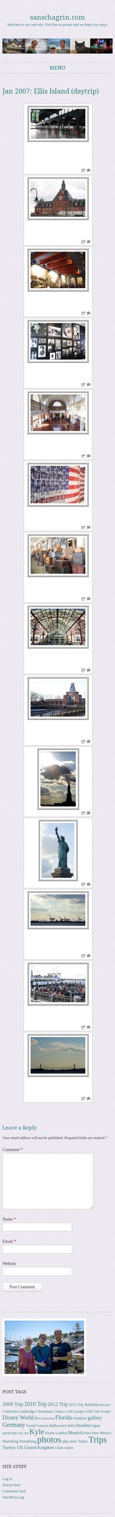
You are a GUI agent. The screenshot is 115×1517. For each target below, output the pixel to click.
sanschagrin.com (57, 17)
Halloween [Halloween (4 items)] (58, 1425)
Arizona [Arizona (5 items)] (91, 1404)
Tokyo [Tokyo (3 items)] (83, 1441)
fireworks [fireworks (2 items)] (48, 1418)
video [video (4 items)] (68, 1447)
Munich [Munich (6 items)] (75, 1432)
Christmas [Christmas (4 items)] (44, 1411)
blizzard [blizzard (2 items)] (105, 1405)
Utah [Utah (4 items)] (59, 1447)
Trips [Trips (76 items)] (98, 1439)
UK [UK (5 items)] (20, 1447)
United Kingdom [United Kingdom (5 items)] (39, 1447)
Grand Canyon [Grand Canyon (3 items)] (37, 1425)
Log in (7, 1479)
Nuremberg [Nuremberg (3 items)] (27, 1441)
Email (9, 1241)
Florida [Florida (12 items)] (63, 1417)
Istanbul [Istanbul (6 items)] (83, 1425)
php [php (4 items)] (65, 1441)
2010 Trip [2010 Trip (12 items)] (35, 1404)
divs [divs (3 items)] (38, 1418)
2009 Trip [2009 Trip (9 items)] (12, 1404)
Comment (12, 1149)
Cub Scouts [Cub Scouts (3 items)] (101, 1411)
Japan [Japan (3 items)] (96, 1425)
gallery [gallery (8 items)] (95, 1418)
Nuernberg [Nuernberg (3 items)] (10, 1441)
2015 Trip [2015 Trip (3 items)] (76, 1405)
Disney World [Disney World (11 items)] (18, 1418)
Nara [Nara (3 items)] (87, 1433)
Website (9, 1263)
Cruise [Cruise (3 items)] (58, 1411)
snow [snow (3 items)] (73, 1441)
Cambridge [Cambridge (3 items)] (26, 1411)
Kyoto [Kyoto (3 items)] (50, 1433)
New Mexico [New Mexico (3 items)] (101, 1433)
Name (9, 1219)
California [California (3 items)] (9, 1411)
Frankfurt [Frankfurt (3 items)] (80, 1418)
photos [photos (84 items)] (49, 1439)
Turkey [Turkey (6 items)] (9, 1447)
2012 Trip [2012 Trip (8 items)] (58, 1404)
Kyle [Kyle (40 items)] (36, 1431)
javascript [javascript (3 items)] (9, 1433)
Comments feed (14, 1491)
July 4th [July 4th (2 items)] (23, 1433)
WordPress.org (13, 1497)
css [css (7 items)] (89, 1411)
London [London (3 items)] (61, 1433)
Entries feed (11, 1485)
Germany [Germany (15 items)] (13, 1424)
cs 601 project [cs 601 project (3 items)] (74, 1411)
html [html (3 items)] (71, 1425)
